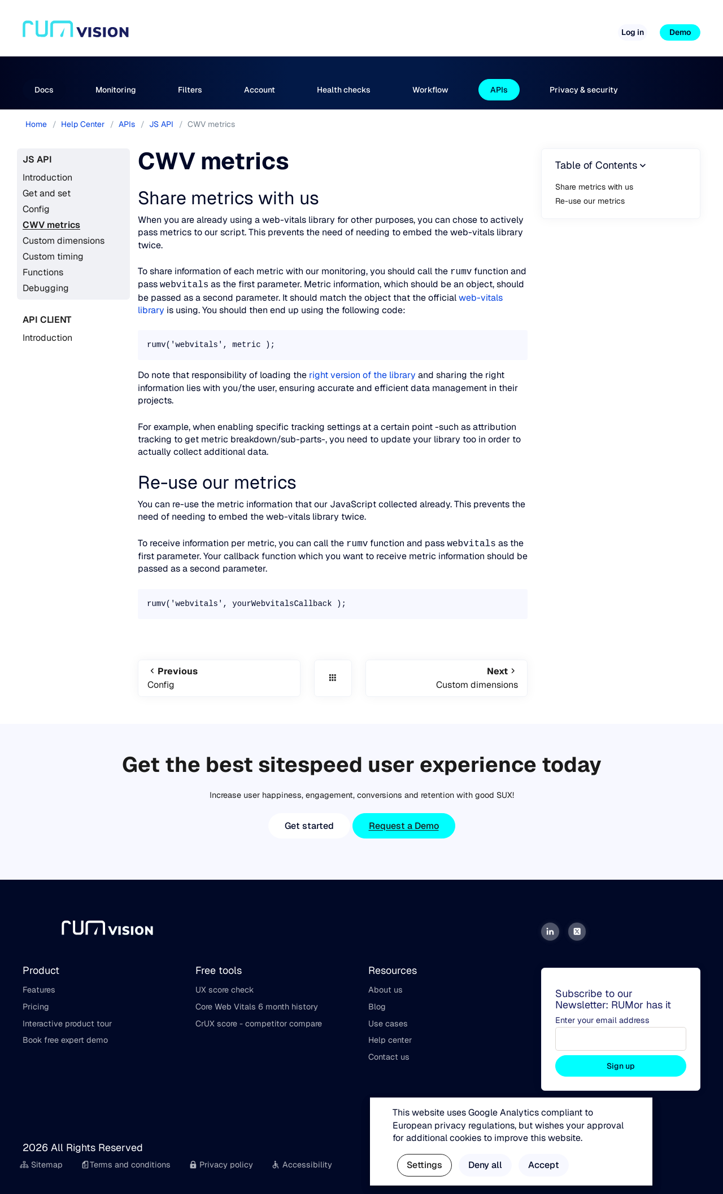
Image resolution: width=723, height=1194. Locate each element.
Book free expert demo (65, 1040)
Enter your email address (602, 1020)
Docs (44, 90)
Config (36, 209)
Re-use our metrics (590, 201)
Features (39, 990)
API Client (47, 320)
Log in (632, 32)
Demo (680, 32)
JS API (37, 159)
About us (385, 990)
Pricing (355, 28)
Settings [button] (424, 1165)
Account (259, 90)
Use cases (388, 1024)
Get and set (47, 193)
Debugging (46, 288)
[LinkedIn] (550, 932)
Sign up (621, 1066)
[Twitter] (577, 932)
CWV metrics (51, 225)
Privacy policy (221, 1165)
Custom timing (53, 256)
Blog (377, 1007)
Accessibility (301, 1165)
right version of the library (362, 375)
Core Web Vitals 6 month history (256, 1007)
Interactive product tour (67, 1024)
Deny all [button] (485, 1165)
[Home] (76, 33)
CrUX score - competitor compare (258, 1024)
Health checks (344, 90)
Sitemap (41, 1165)
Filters (190, 90)
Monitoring (115, 90)
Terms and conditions (126, 1165)
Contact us (389, 1057)
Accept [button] (543, 1165)
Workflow (430, 90)
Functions (43, 272)
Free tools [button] (404, 28)
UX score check (224, 990)
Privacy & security (584, 90)
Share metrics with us (594, 187)
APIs (499, 90)
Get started (309, 826)
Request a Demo (404, 826)
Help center (390, 1040)
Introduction (47, 177)
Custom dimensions (63, 241)
